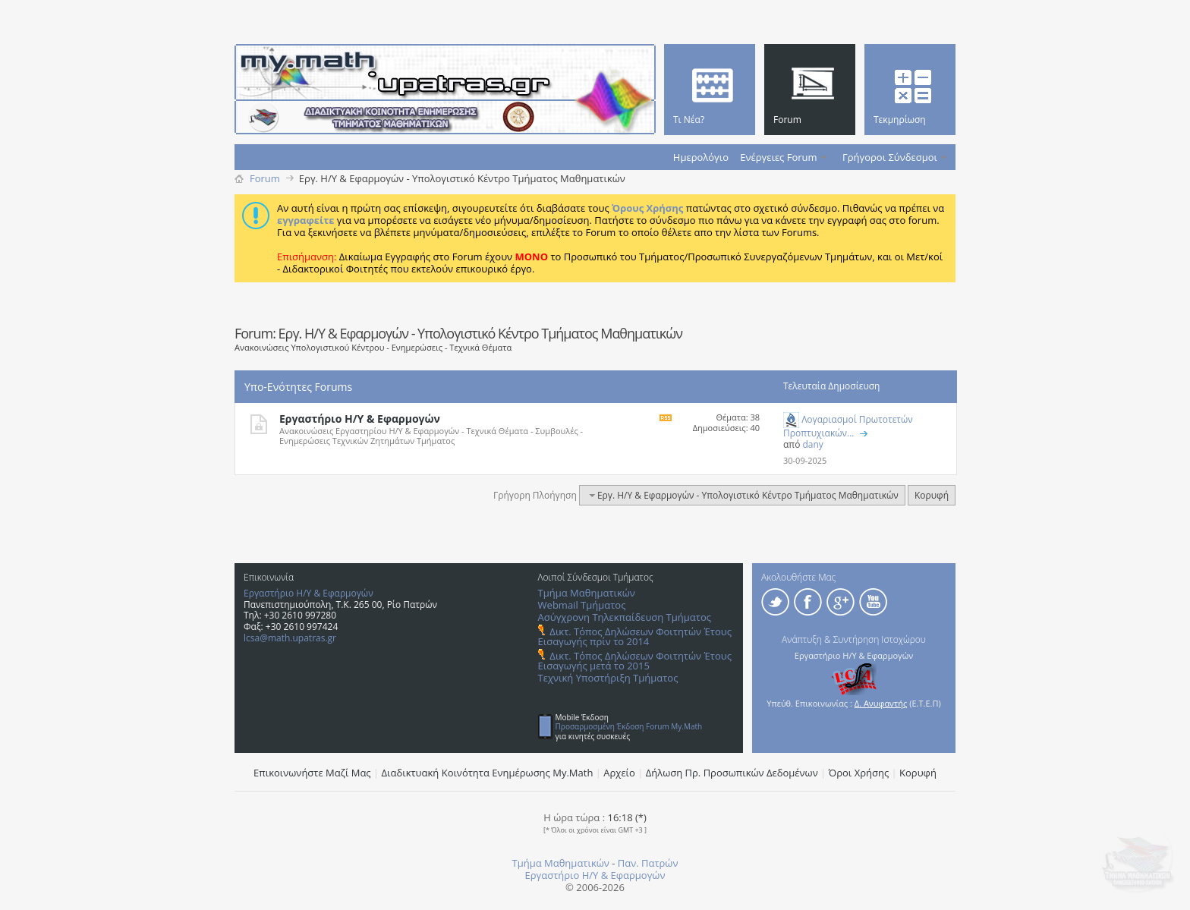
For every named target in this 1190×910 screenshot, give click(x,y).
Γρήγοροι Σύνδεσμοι (889, 157)
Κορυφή (932, 495)
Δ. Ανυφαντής (881, 703)
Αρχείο (619, 772)
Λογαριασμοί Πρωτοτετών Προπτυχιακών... (848, 426)
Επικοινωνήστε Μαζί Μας (312, 772)
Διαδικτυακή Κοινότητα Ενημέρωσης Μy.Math (487, 772)
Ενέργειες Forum (778, 157)
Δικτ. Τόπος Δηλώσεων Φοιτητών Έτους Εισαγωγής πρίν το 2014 (635, 636)
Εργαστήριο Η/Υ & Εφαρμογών (359, 418)
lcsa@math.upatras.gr (290, 637)
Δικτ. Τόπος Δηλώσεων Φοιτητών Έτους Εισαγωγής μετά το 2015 (635, 660)
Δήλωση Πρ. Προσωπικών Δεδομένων (732, 772)
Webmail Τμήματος (582, 605)
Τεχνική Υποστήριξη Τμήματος (608, 678)
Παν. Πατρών (648, 863)
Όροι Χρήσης (859, 772)
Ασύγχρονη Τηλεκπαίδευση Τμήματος (624, 617)
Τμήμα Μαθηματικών (586, 593)
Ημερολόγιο (701, 157)
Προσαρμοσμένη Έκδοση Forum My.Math (629, 726)
